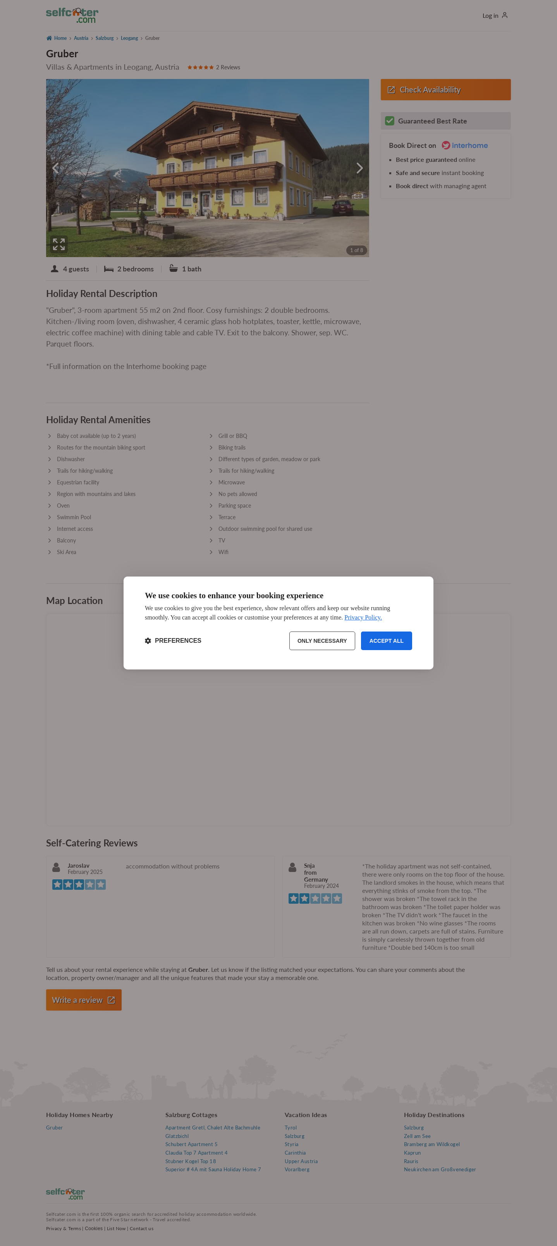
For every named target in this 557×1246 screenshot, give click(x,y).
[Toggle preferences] (173, 641)
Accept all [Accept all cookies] (387, 641)
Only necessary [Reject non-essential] (322, 641)
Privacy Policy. (363, 617)
